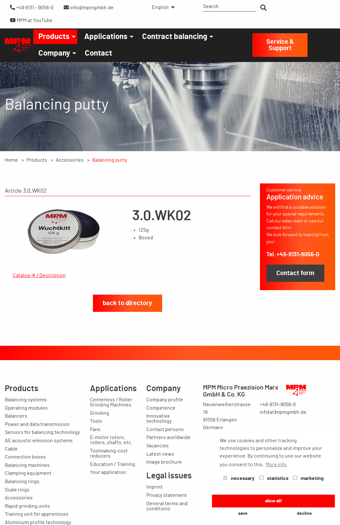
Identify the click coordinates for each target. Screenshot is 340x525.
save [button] (242, 513)
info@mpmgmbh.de (89, 7)
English (160, 7)
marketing (308, 478)
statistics (273, 478)
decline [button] (304, 513)
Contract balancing (174, 37)
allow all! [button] (273, 500)
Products (53, 37)
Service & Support (280, 45)
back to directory (127, 334)
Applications (105, 37)
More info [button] (276, 464)
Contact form (295, 273)
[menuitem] (161, 7)
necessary (239, 478)
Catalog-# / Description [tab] (39, 275)
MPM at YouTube (31, 20)
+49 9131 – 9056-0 (31, 7)
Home (11, 160)
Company (54, 53)
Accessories (70, 160)
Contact (98, 53)
